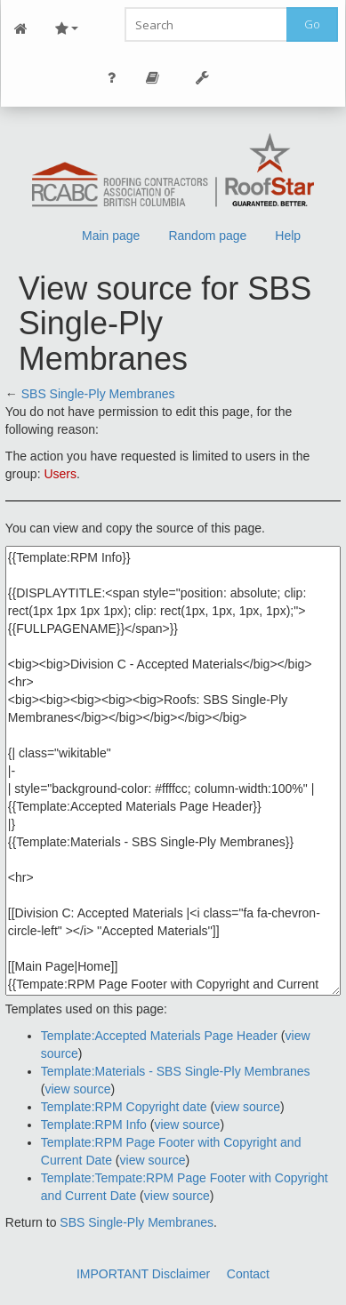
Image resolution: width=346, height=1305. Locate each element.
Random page (207, 235)
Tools (203, 77)
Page (153, 77)
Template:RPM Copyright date (124, 1107)
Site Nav (66, 28)
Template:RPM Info (94, 1124)
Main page (111, 235)
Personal (112, 77)
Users (60, 474)
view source (78, 1089)
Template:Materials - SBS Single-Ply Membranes (175, 1071)
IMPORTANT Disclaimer (143, 1274)
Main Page (21, 28)
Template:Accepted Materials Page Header (159, 1036)
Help (288, 235)
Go (312, 24)
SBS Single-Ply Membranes (98, 394)
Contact (248, 1274)
